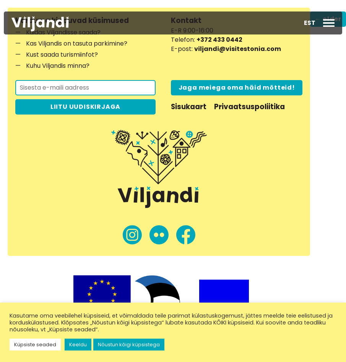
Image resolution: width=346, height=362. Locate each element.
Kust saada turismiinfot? (62, 54)
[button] (309, 23)
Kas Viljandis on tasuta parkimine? (76, 43)
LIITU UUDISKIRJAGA (85, 106)
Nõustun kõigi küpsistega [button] (129, 344)
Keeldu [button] (78, 344)
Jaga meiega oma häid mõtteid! (237, 87)
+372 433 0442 (219, 39)
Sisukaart (188, 107)
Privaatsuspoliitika (249, 107)
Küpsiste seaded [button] (35, 344)
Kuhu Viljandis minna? (57, 65)
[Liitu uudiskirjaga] (85, 87)
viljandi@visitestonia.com (237, 48)
